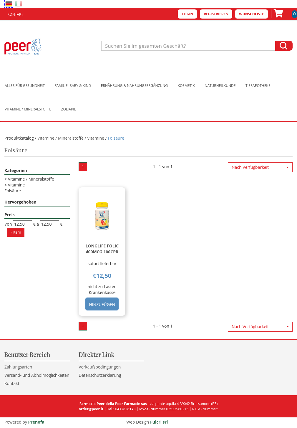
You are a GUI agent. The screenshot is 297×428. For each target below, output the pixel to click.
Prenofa (36, 422)
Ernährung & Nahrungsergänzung (134, 85)
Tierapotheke (257, 85)
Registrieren (216, 13)
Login (187, 13)
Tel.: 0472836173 (121, 409)
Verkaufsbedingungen (100, 367)
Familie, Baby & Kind (73, 85)
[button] (260, 167)
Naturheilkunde (220, 85)
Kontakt (15, 14)
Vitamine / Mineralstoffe (28, 109)
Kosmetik (186, 85)
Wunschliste (251, 13)
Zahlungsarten (18, 367)
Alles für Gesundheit (25, 85)
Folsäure (12, 191)
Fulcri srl (159, 422)
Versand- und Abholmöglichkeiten (36, 375)
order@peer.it (91, 409)
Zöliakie (68, 109)
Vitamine (95, 138)
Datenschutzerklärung (100, 375)
